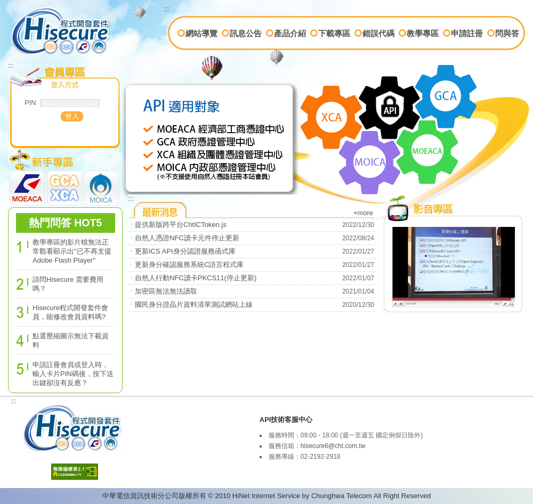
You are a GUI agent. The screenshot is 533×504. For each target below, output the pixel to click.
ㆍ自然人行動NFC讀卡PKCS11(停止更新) (192, 278)
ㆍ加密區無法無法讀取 (162, 291)
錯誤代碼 (378, 33)
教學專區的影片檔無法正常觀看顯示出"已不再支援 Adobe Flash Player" (72, 251)
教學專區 (423, 33)
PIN (30, 103)
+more (363, 213)
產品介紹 (290, 33)
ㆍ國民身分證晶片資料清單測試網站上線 (190, 304)
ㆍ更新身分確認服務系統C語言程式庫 (186, 265)
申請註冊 (467, 33)
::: (167, 9)
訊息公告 (246, 33)
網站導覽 (201, 33)
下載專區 (334, 33)
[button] (72, 116)
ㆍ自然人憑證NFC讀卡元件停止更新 (183, 238)
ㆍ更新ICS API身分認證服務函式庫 (182, 251)
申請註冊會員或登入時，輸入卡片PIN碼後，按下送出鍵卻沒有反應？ (73, 374)
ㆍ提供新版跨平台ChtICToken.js (177, 225)
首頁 (22, 14)
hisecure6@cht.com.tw (333, 446)
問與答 (507, 33)
